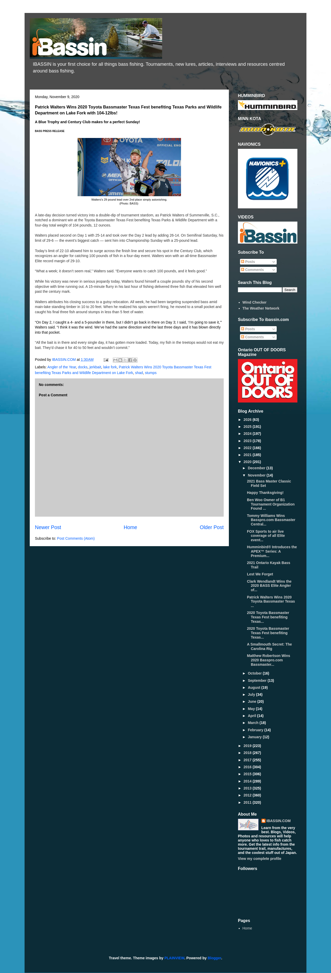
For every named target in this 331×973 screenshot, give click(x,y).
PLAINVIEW (174, 958)
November (257, 475)
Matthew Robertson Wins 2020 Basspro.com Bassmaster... (268, 660)
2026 (248, 420)
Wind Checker (255, 302)
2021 (248, 455)
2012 (248, 795)
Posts (248, 262)
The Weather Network (261, 308)
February (256, 730)
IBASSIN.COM (64, 359)
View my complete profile (259, 859)
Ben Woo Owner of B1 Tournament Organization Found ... (271, 504)
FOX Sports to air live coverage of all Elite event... (266, 535)
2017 (248, 760)
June (252, 701)
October (255, 673)
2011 (248, 802)
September (257, 680)
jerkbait (95, 367)
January (255, 737)
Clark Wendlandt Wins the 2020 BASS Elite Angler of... (269, 585)
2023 (248, 441)
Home (130, 527)
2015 (248, 774)
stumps (150, 373)
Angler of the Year (61, 367)
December (257, 468)
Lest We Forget (260, 574)
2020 (248, 462)
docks (83, 367)
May (252, 709)
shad (139, 373)
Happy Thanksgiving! (265, 493)
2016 (248, 767)
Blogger (214, 958)
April (252, 716)
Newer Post (48, 527)
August (254, 687)
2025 (248, 427)
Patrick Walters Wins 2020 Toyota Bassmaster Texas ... (271, 601)
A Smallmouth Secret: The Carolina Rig (269, 646)
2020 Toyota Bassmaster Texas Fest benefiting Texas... (268, 617)
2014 (248, 781)
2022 (248, 448)
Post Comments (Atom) (76, 538)
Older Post (212, 527)
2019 (248, 746)
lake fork (110, 367)
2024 (248, 433)
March (253, 723)
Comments (252, 270)
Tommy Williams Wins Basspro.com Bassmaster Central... (271, 520)
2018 (248, 753)
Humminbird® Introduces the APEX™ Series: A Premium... (272, 551)
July (252, 694)
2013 (248, 788)
